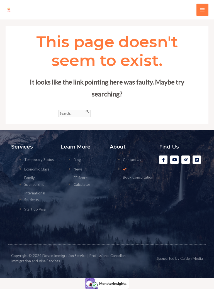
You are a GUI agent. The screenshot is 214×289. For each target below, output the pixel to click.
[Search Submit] (87, 111)
